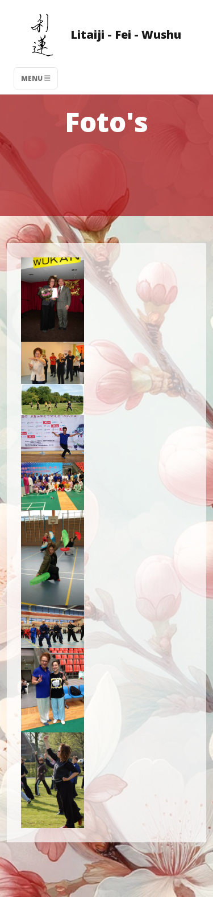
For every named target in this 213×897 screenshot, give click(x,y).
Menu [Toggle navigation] (36, 78)
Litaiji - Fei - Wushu (97, 35)
